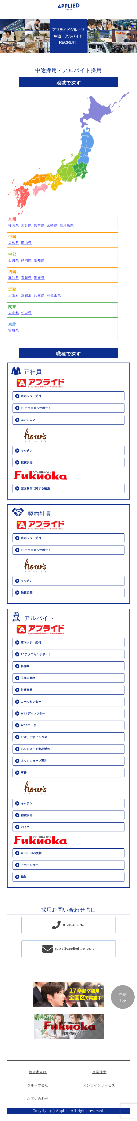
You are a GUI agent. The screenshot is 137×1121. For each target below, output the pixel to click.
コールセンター (31, 701)
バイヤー (26, 827)
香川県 (26, 278)
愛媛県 (39, 278)
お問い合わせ (38, 1098)
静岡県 (26, 260)
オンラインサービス (99, 1085)
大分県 (26, 225)
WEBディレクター (33, 713)
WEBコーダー (30, 725)
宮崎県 (52, 225)
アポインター (29, 865)
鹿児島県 (67, 225)
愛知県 (39, 260)
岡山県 (26, 243)
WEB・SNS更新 (31, 853)
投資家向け (38, 1072)
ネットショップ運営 (34, 760)
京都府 (26, 295)
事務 (24, 772)
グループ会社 (38, 1085)
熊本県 (39, 225)
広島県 (13, 243)
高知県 (13, 278)
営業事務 (26, 689)
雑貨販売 (26, 462)
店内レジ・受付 (31, 396)
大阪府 (13, 295)
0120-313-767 (74, 925)
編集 (24, 876)
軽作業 (25, 666)
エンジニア (28, 419)
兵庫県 (39, 295)
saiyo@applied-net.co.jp (75, 948)
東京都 (13, 313)
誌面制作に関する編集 (35, 488)
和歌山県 (54, 295)
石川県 (13, 260)
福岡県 (13, 225)
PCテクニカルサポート (36, 408)
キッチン (26, 450)
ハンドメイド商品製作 (35, 749)
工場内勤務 (28, 678)
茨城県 (26, 313)
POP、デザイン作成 (34, 737)
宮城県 (13, 330)
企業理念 (99, 1072)
